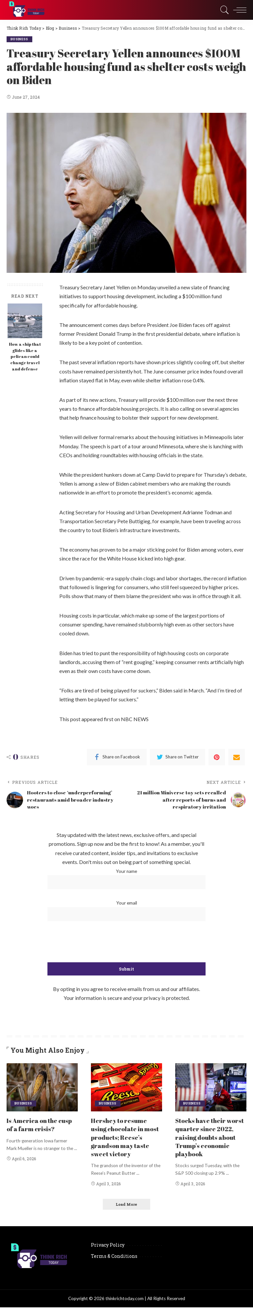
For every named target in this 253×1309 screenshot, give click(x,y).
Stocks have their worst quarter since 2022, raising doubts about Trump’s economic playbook (207, 1139)
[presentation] (126, 943)
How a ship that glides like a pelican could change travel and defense (25, 356)
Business (20, 39)
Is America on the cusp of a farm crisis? (42, 1126)
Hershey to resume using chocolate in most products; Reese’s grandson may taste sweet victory (126, 1139)
